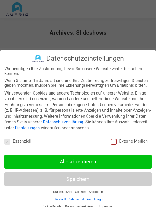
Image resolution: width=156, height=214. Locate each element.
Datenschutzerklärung (63, 121)
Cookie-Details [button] (52, 206)
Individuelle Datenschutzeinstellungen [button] (78, 199)
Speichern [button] (77, 179)
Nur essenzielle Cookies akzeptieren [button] (78, 192)
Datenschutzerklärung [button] (80, 206)
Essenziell (17, 141)
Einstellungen (27, 127)
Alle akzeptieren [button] (78, 161)
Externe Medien (129, 141)
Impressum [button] (106, 206)
